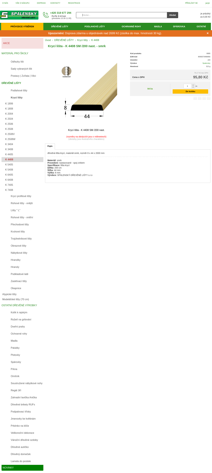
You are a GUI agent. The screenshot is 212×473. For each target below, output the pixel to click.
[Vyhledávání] (121, 15)
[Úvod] (19, 15)
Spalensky (206, 63)
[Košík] (197, 15)
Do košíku (190, 91)
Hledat (172, 15)
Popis (50, 146)
